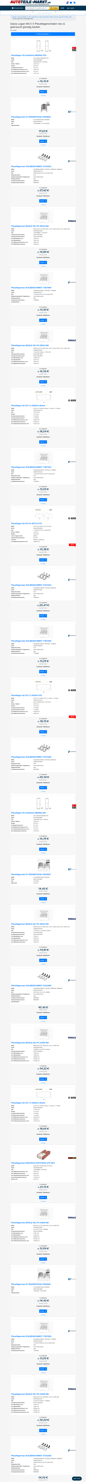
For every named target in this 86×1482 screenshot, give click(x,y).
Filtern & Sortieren (43, 12)
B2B (62, 8)
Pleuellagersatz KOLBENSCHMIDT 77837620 (31, 1336)
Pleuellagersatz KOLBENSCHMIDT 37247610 (31, 585)
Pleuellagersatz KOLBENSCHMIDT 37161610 (31, 166)
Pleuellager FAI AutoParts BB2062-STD (28, 55)
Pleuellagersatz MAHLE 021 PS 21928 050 (30, 1394)
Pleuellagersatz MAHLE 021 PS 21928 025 (30, 1043)
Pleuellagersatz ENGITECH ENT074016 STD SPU (33, 1163)
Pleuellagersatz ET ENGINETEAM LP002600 (31, 1284)
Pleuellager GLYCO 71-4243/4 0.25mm (28, 1103)
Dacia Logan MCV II (33, 17)
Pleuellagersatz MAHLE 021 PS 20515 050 (30, 345)
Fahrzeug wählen (43, 34)
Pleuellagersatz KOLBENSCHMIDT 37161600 (31, 986)
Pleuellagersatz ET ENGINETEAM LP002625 (31, 874)
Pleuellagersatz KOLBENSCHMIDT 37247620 (31, 757)
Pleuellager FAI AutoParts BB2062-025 (28, 813)
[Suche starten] (54, 8)
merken (43, 95)
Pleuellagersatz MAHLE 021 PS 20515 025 (30, 924)
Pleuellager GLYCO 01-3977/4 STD (26, 523)
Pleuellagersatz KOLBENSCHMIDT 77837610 (31, 467)
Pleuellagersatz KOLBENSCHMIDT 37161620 (31, 1456)
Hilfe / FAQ (76, 1478)
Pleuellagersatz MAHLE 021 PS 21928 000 (30, 1223)
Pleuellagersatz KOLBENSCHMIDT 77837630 (31, 641)
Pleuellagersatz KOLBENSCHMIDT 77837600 (31, 288)
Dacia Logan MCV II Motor (46, 17)
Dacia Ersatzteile (22, 17)
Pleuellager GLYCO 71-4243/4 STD (26, 695)
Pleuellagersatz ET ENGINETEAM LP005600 (31, 117)
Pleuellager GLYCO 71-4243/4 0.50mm (28, 406)
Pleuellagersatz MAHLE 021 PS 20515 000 (30, 226)
